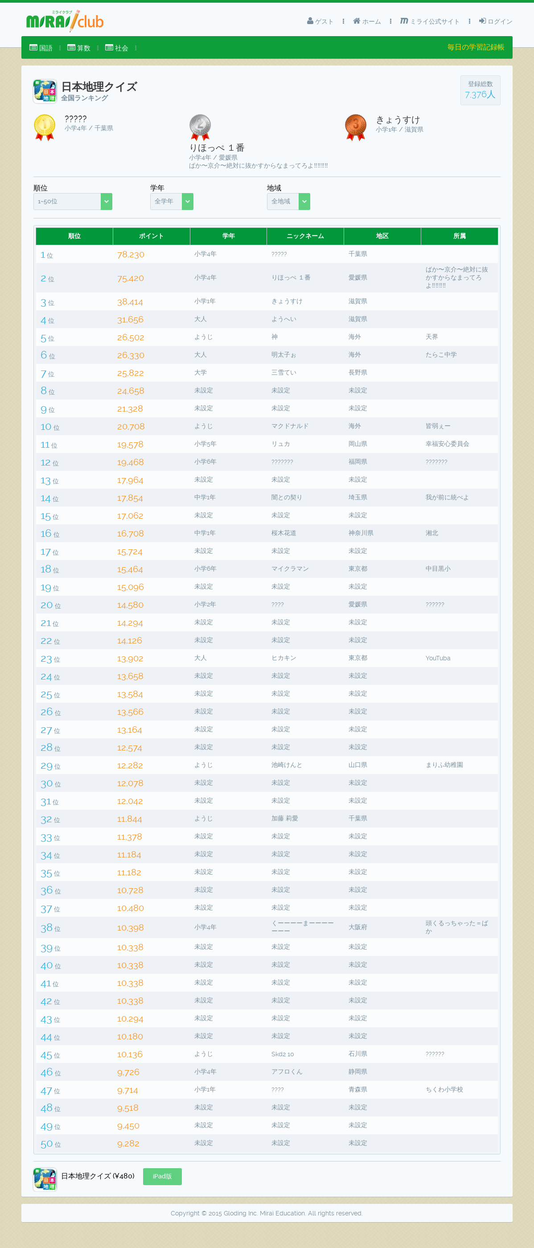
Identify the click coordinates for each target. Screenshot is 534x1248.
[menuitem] (41, 48)
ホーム (367, 21)
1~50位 (48, 201)
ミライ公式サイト (430, 21)
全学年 (164, 201)
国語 (41, 48)
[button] (162, 1198)
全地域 (280, 201)
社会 (116, 48)
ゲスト (320, 21)
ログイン (496, 21)
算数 (78, 48)
